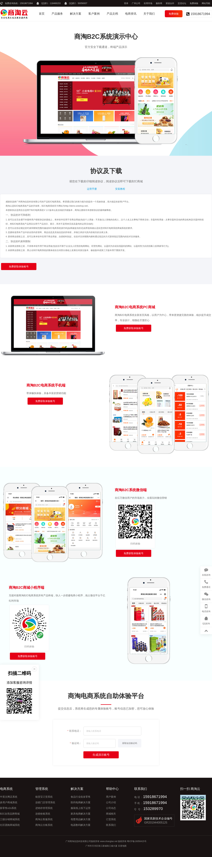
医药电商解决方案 (80, 802)
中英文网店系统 (8, 796)
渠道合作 (170, 3)
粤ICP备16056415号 (136, 841)
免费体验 (194, 3)
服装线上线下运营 (80, 808)
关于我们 (149, 13)
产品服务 (57, 13)
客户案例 (94, 13)
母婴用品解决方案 (80, 819)
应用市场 (148, 3)
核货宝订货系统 (44, 796)
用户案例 (111, 796)
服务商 (159, 3)
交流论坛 (182, 3)
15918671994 (26, 3)
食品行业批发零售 (80, 796)
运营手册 (92, 188)
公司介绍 (111, 802)
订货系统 (111, 819)
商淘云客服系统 (44, 819)
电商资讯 (130, 13)
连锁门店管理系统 (45, 802)
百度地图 (122, 846)
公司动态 (111, 808)
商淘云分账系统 (44, 825)
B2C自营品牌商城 (10, 813)
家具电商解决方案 (80, 813)
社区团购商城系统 (10, 825)
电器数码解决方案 (80, 825)
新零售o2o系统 (8, 808)
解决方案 (75, 13)
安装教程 (120, 188)
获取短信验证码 (129, 743)
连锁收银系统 (42, 813)
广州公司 (136, 3)
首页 (42, 13)
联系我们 (111, 825)
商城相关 (111, 813)
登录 (126, 3)
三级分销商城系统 (10, 819)
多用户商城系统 (8, 802)
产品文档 (112, 13)
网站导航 (206, 3)
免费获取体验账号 (19, 266)
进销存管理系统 (44, 808)
